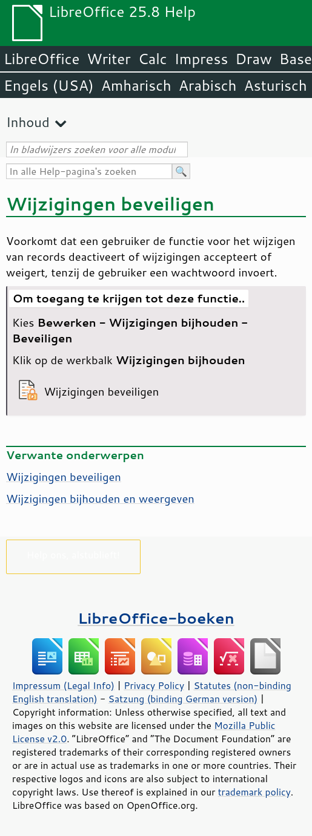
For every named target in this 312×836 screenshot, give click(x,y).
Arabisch (208, 85)
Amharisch (136, 85)
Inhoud (28, 122)
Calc (152, 58)
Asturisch (275, 85)
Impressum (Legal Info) (63, 685)
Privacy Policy (154, 685)
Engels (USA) (49, 85)
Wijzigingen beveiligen (63, 477)
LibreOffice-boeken (156, 618)
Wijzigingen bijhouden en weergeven (100, 498)
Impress (201, 58)
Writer (108, 58)
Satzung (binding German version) (183, 698)
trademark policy (254, 791)
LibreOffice (41, 58)
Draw (253, 58)
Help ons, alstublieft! (73, 554)
